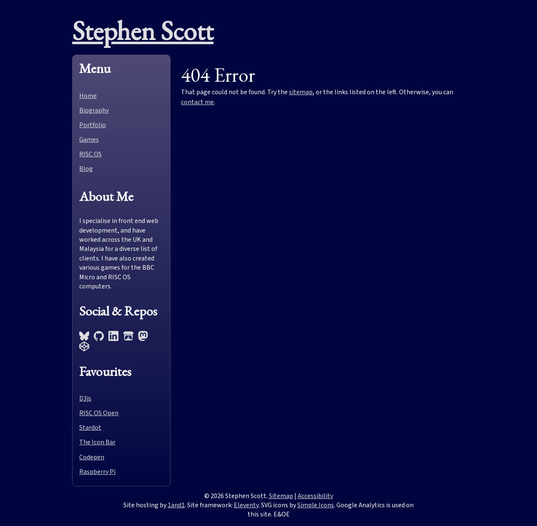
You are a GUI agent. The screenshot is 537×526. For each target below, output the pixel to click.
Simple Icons (315, 505)
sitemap (301, 92)
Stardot (90, 427)
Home (88, 95)
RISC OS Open (98, 413)
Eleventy (246, 505)
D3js (85, 398)
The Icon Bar (97, 442)
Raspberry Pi (97, 471)
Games (89, 139)
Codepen (91, 457)
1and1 (176, 505)
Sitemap (281, 496)
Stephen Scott (142, 30)
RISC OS (90, 154)
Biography (94, 110)
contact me (197, 102)
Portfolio (92, 125)
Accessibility (315, 496)
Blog (86, 168)
